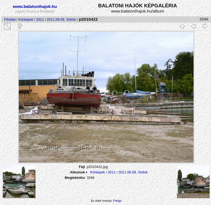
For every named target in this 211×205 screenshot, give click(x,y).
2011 (40, 19)
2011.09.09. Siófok (61, 19)
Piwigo (117, 200)
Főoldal (10, 19)
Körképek (26, 19)
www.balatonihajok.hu (35, 6)
